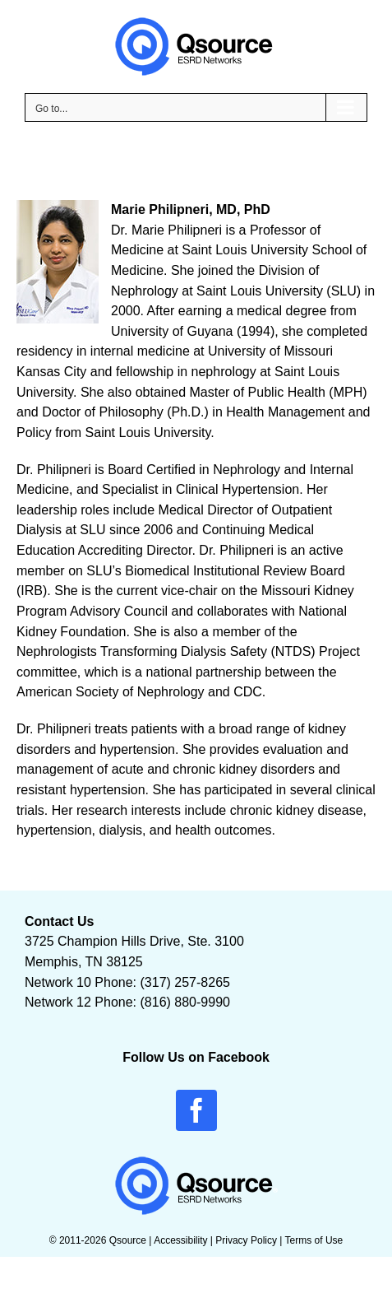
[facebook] (196, 1110)
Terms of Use (314, 1240)
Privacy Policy (246, 1240)
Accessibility (180, 1240)
